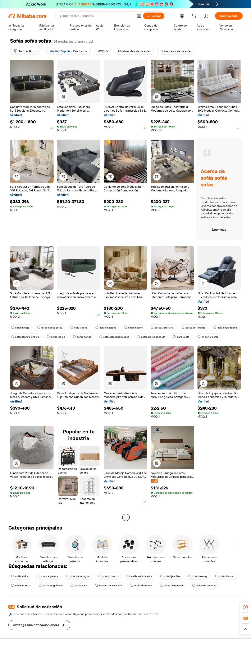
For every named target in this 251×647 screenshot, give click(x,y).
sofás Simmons (141, 585)
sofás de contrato (204, 585)
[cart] (195, 16)
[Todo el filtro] (24, 51)
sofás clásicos (105, 327)
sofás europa (21, 585)
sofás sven (78, 585)
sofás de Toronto (193, 327)
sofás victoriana (162, 327)
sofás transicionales (25, 337)
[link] (245, 607)
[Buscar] (153, 16)
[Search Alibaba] (96, 16)
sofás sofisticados (139, 576)
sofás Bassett (225, 576)
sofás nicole (20, 327)
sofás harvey (197, 576)
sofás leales (56, 337)
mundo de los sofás (108, 585)
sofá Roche (78, 327)
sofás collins (133, 327)
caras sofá (181, 337)
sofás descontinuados (114, 337)
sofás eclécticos (225, 327)
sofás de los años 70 (151, 337)
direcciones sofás (49, 327)
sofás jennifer (170, 576)
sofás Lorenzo (108, 576)
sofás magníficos (50, 585)
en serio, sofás (207, 337)
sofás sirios (19, 576)
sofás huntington (78, 576)
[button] (138, 15)
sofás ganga (82, 337)
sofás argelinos (47, 576)
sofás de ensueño (172, 585)
